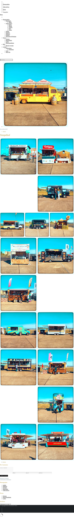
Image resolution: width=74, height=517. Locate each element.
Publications (8, 48)
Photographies (6, 4)
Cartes (7, 41)
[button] (18, 156)
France (10, 30)
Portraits (8, 32)
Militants (8, 34)
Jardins (7, 31)
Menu (1, 14)
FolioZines (11, 49)
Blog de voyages (10, 45)
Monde (10, 26)
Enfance (8, 35)
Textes (4, 37)
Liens (7, 50)
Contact (5, 47)
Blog (4, 44)
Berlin (4, 9)
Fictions (8, 39)
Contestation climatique (5, 479)
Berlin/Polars (9, 40)
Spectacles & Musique (11, 36)
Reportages (8, 21)
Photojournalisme (10, 43)
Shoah (10, 22)
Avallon (10, 27)
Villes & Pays (6, 7)
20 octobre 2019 (4, 129)
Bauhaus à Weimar (4, 478)
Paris (10, 28)
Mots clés (8, 52)
